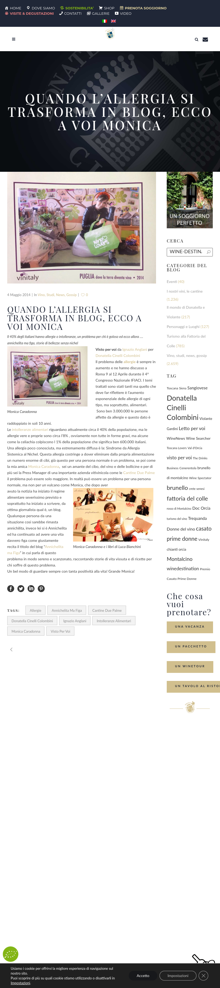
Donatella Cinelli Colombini (118, 355)
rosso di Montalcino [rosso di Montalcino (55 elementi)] (179, 508)
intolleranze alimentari (30, 429)
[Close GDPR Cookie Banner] (203, 975)
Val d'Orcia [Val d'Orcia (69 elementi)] (195, 448)
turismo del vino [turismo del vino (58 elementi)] (177, 518)
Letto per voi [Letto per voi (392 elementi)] (192, 428)
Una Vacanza (190, 626)
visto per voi (60, 631)
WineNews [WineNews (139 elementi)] (176, 438)
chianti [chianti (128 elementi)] (172, 549)
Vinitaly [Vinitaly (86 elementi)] (203, 540)
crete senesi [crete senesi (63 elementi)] (196, 488)
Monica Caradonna (43, 466)
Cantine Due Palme (139, 472)
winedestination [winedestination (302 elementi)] (183, 568)
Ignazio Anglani (134, 349)
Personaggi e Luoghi (183, 326)
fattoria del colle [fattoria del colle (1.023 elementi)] (187, 498)
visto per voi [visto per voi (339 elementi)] (179, 457)
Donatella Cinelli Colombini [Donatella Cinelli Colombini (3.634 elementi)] (183, 408)
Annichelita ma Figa (67, 610)
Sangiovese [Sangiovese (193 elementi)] (197, 387)
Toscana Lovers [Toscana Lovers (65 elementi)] (177, 448)
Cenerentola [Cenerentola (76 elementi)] (187, 468)
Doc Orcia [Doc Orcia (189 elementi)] (201, 508)
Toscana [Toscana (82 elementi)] (172, 388)
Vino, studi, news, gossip (57, 295)
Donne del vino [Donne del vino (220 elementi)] (181, 528)
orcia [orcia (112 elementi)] (182, 549)
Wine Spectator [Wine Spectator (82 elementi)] (200, 478)
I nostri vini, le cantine (185, 291)
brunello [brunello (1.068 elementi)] (177, 487)
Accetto (143, 975)
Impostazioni (20, 983)
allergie (35, 610)
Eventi (172, 281)
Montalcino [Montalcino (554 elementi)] (179, 559)
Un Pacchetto (191, 646)
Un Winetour (190, 666)
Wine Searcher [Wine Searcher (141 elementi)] (198, 438)
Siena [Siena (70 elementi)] (182, 388)
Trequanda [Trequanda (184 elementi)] (197, 518)
